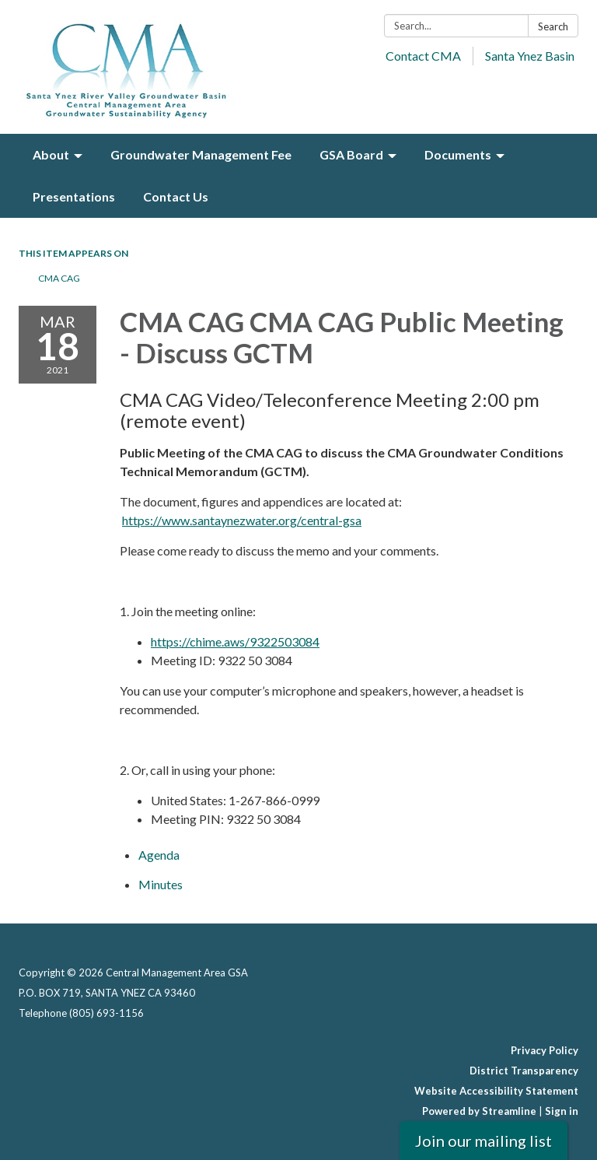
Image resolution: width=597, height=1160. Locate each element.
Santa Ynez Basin (529, 55)
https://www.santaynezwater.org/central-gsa (241, 520)
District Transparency (524, 1070)
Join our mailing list (483, 1140)
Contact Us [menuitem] (175, 196)
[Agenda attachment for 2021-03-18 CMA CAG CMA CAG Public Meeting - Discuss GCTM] (159, 854)
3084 (305, 641)
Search (553, 26)
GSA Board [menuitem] (351, 154)
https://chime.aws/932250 (221, 641)
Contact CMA (423, 55)
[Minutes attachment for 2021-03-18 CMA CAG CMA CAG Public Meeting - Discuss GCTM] (160, 884)
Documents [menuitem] (457, 154)
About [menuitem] (51, 154)
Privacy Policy (544, 1050)
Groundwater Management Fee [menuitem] (201, 154)
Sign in (561, 1111)
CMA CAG (59, 278)
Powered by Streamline (479, 1111)
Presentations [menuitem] (74, 196)
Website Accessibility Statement (496, 1091)
